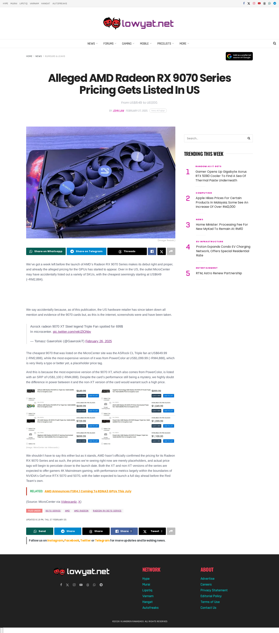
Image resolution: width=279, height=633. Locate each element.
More (183, 43)
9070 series (53, 511)
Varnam (34, 3)
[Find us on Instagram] (74, 585)
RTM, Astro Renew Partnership (219, 273)
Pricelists (164, 43)
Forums (108, 43)
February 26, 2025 (98, 341)
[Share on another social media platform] (171, 251)
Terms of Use (210, 602)
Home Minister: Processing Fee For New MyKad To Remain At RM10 (222, 226)
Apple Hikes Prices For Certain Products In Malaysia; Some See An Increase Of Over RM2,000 (222, 202)
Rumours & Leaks (55, 56)
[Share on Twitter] (161, 251)
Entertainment (207, 267)
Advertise (207, 578)
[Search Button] (274, 43)
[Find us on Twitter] (67, 585)
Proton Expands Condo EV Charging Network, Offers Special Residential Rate (223, 251)
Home (29, 56)
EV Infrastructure (209, 241)
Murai (13, 3)
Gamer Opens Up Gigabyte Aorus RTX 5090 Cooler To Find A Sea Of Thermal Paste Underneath (221, 176)
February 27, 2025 (137, 110)
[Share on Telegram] (86, 251)
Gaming (127, 43)
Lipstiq (24, 3)
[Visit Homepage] (139, 23)
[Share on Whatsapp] (46, 251)
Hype (5, 3)
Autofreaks (60, 3)
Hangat (45, 3)
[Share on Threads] (127, 251)
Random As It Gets (208, 166)
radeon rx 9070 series (107, 511)
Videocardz (69, 501)
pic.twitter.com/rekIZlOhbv (72, 332)
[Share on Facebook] (152, 251)
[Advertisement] (100, 294)
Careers (206, 584)
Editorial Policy (211, 596)
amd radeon (81, 511)
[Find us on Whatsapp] (94, 585)
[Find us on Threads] (264, 3)
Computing (204, 192)
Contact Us (208, 608)
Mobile (144, 43)
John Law (118, 110)
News (91, 43)
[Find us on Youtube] (81, 585)
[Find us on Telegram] (101, 585)
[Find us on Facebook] (61, 585)
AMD (67, 511)
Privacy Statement (214, 590)
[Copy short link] (158, 111)
